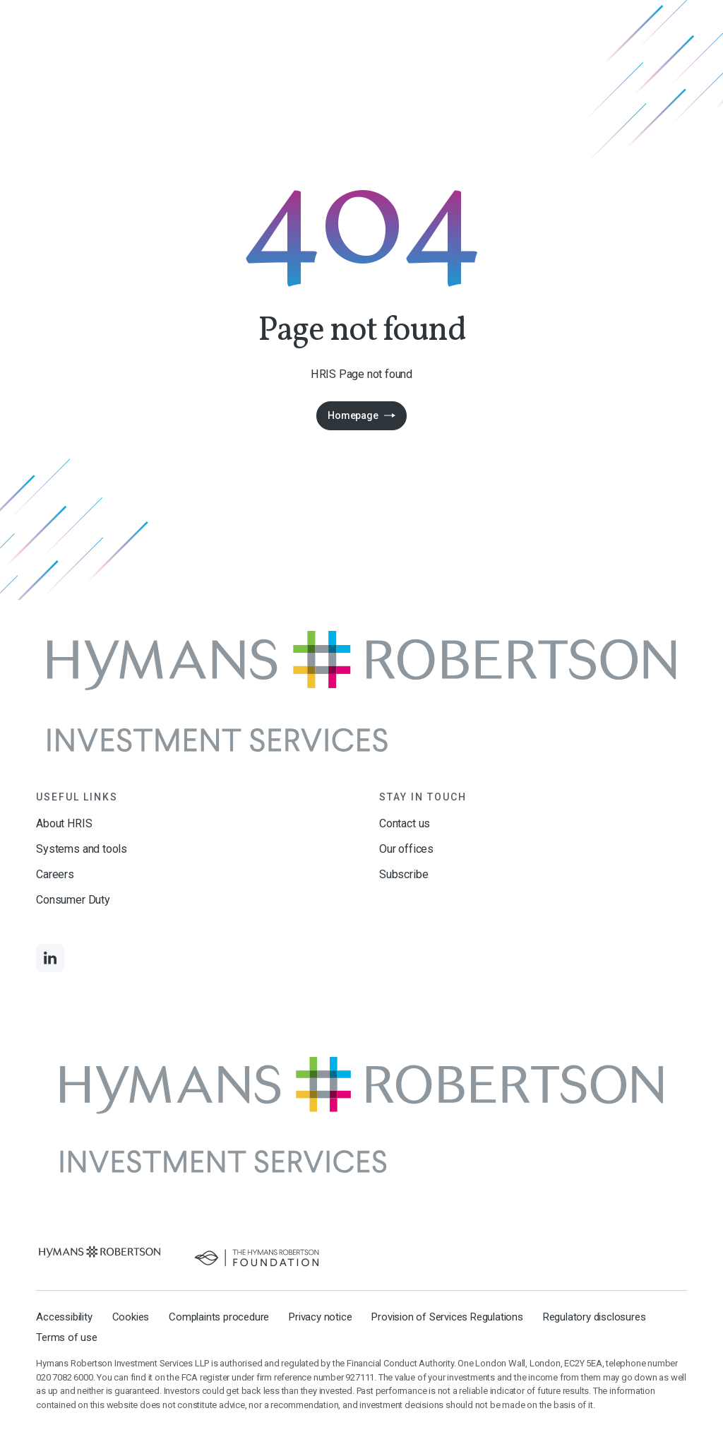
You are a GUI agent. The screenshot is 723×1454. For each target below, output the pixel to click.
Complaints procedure (219, 1317)
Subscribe (403, 874)
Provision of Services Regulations (446, 1317)
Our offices (406, 849)
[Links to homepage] (361, 691)
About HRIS (64, 823)
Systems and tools (81, 849)
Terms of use (66, 1337)
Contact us (404, 823)
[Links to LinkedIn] (50, 958)
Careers (55, 874)
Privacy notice (320, 1317)
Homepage (353, 415)
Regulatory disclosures (594, 1317)
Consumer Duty (73, 899)
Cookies (131, 1317)
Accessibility (64, 1317)
